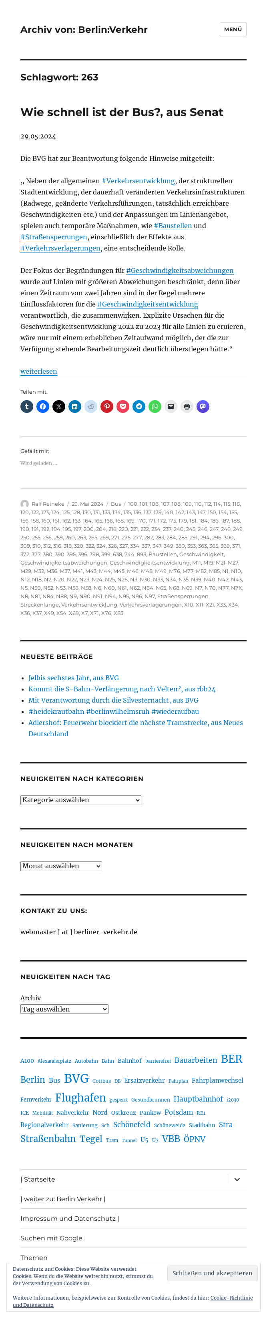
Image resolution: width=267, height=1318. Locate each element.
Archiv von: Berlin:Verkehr (84, 29)
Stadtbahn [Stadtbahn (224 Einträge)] (202, 1125)
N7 (198, 588)
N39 (196, 579)
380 (47, 554)
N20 (59, 579)
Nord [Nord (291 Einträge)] (100, 1112)
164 (87, 520)
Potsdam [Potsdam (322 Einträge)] (179, 1112)
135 (127, 512)
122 (35, 512)
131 (96, 512)
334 (134, 546)
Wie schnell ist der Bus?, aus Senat (121, 112)
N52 (48, 588)
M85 (214, 571)
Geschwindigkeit (201, 554)
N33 (158, 579)
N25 (110, 579)
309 (25, 546)
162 (66, 520)
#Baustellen (173, 226)
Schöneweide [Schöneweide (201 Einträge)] (169, 1125)
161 (56, 520)
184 (203, 520)
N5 (24, 588)
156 (24, 520)
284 (171, 537)
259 (58, 537)
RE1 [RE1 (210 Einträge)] (201, 1113)
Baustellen (163, 554)
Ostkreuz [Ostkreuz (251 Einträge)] (123, 1112)
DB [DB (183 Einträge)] (117, 1081)
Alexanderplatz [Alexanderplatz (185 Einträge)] (54, 1061)
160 (45, 520)
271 (115, 537)
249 (238, 529)
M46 (133, 571)
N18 (37, 579)
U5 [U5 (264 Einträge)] (145, 1140)
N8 (24, 596)
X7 (84, 613)
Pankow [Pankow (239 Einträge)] (150, 1113)
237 (167, 529)
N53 (61, 588)
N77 (223, 588)
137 (147, 512)
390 (59, 554)
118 (236, 504)
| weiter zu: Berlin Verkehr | (63, 1199)
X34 (233, 604)
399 (105, 554)
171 (151, 520)
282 (148, 537)
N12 (25, 579)
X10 (188, 604)
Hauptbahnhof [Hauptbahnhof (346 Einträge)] (198, 1099)
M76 (174, 571)
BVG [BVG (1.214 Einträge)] (76, 1078)
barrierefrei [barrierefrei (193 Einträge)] (158, 1061)
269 (104, 537)
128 (76, 512)
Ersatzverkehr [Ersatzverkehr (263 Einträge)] (144, 1080)
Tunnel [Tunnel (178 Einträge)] (129, 1140)
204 (101, 529)
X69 (74, 613)
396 (82, 554)
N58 (86, 588)
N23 (84, 579)
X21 (210, 604)
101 (143, 504)
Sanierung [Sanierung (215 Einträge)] (85, 1125)
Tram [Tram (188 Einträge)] (112, 1140)
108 (176, 504)
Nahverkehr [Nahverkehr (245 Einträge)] (72, 1112)
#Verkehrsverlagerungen (60, 248)
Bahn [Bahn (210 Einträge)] (108, 1061)
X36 (25, 613)
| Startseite (37, 1179)
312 (47, 546)
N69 (187, 588)
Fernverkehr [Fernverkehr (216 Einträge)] (36, 1100)
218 (112, 529)
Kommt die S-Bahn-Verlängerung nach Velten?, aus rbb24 (122, 689)
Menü (233, 29)
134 (116, 512)
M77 (188, 571)
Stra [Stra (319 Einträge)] (226, 1125)
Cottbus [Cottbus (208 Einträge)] (101, 1081)
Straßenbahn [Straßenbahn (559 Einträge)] (48, 1138)
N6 (97, 588)
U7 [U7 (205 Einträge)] (155, 1140)
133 (106, 512)
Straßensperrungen (183, 596)
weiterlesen (38, 371)
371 (236, 546)
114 (217, 504)
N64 (147, 588)
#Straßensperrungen (53, 237)
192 (45, 529)
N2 (47, 579)
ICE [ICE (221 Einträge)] (24, 1113)
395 (71, 554)
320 (78, 546)
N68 (174, 588)
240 (179, 529)
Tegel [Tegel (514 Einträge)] (91, 1139)
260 (70, 537)
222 (145, 529)
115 (226, 504)
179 (183, 520)
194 (56, 529)
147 (201, 512)
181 (193, 520)
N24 (97, 579)
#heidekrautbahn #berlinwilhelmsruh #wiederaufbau (113, 711)
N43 (236, 579)
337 (146, 546)
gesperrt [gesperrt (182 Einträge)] (119, 1100)
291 (194, 537)
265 (92, 537)
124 (55, 512)
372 (24, 554)
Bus (116, 504)
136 (137, 512)
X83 (118, 613)
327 (123, 546)
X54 (61, 613)
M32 (39, 571)
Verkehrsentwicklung (89, 604)
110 (198, 504)
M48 (147, 571)
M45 (118, 571)
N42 (223, 579)
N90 (84, 596)
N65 (161, 588)
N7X (236, 588)
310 (36, 546)
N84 (48, 596)
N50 (35, 588)
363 (202, 546)
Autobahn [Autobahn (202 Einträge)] (86, 1061)
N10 (236, 571)
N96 (136, 596)
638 (117, 554)
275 (126, 537)
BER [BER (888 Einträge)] (232, 1059)
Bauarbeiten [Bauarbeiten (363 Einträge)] (196, 1060)
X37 (37, 613)
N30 (145, 579)
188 (235, 520)
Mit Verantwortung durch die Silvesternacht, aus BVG (113, 700)
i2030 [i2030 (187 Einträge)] (233, 1100)
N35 (184, 579)
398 (94, 554)
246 (202, 529)
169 (130, 520)
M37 (65, 571)
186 (214, 520)
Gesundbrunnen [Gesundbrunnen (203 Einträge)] (150, 1100)
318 (68, 546)
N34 (170, 579)
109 (187, 504)
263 (81, 537)
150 (212, 512)
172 (162, 520)
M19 (208, 562)
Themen (34, 1258)
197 (77, 529)
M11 (196, 562)
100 (132, 504)
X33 (221, 604)
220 (123, 529)
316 (57, 546)
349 (168, 546)
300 (229, 537)
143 (191, 512)
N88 (61, 596)
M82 (201, 571)
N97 (150, 596)
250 (25, 537)
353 (191, 546)
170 (141, 520)
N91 (97, 596)
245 (190, 529)
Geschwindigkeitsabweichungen (63, 562)
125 (66, 512)
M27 (233, 562)
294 (205, 537)
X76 (106, 613)
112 (207, 504)
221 (134, 529)
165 (98, 520)
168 (119, 520)
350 (180, 546)
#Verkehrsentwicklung (138, 181)
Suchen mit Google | (53, 1238)
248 (226, 529)
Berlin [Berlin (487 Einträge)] (32, 1080)
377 (36, 554)
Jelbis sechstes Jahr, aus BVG (73, 678)
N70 (210, 588)
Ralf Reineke (48, 504)
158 (35, 520)
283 (159, 537)
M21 (220, 562)
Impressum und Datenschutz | (69, 1218)
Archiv (30, 998)
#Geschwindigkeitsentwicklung (147, 304)
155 (233, 512)
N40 (209, 579)
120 (24, 512)
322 (90, 546)
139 (158, 512)
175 (172, 520)
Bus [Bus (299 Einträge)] (54, 1080)
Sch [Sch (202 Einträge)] (105, 1125)
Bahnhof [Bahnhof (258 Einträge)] (130, 1060)
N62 (134, 588)
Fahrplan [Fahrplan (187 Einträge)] (178, 1081)
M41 (77, 571)
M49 (161, 571)
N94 (110, 596)
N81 (35, 596)
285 (183, 537)
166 (108, 520)
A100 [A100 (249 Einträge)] (27, 1060)
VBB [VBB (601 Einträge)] (171, 1138)
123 (45, 512)
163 (76, 520)
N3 (133, 579)
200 (89, 529)
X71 (94, 613)
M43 (90, 571)
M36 (51, 571)
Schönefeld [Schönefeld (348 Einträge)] (132, 1124)
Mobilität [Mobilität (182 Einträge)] (42, 1113)
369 (225, 546)
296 (216, 537)
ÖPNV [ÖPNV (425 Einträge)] (194, 1139)
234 (156, 529)
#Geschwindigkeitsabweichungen (180, 270)
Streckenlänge (39, 604)
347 (157, 546)
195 (67, 529)
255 (36, 537)
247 (214, 529)
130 (86, 512)
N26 (122, 579)
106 (154, 504)
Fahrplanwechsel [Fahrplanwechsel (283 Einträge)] (217, 1080)
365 (213, 546)
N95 (123, 596)
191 (35, 529)
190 (24, 529)
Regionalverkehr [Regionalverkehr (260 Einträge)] (44, 1125)
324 (101, 546)
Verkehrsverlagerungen (151, 604)
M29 (25, 571)
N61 (122, 588)
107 (165, 504)
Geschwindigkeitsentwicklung (150, 562)
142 (180, 512)
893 (141, 554)
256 (47, 537)
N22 (72, 579)
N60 (109, 588)
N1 (225, 571)
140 (168, 512)
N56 (73, 588)
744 (129, 554)
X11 (199, 604)
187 (225, 520)
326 (112, 546)
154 (223, 512)
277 (137, 537)
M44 (105, 571)
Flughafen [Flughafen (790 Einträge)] (80, 1098)
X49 (49, 613)
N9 (73, 596)
